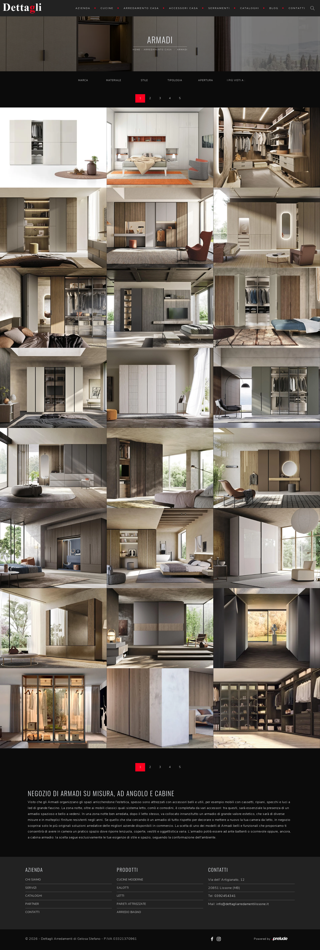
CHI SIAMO (33, 880)
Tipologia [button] (175, 80)
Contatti (297, 8)
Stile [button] (144, 80)
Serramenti (219, 8)
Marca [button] (83, 80)
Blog (273, 8)
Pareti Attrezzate (131, 904)
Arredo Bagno (129, 912)
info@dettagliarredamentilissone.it (242, 904)
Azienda (83, 8)
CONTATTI (32, 912)
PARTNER (32, 904)
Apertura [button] (205, 80)
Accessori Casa (183, 8)
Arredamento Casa (141, 8)
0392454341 (225, 896)
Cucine (107, 8)
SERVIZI (31, 888)
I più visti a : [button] (236, 80)
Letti (120, 896)
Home (136, 49)
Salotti (123, 888)
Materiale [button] (113, 80)
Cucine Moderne (130, 880)
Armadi (182, 49)
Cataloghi (249, 8)
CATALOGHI (33, 896)
